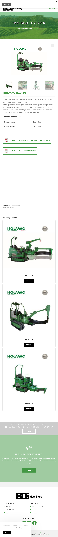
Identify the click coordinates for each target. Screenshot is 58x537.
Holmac (7, 207)
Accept (6, 532)
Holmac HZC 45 (29, 339)
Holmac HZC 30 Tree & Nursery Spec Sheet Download (27, 140)
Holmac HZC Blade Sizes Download (20, 151)
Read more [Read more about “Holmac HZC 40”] (29, 281)
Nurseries (12, 207)
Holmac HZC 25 (29, 403)
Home (18, 28)
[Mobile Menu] (52, 8)
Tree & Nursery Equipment (27, 28)
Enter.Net (47, 534)
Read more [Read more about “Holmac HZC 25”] (29, 408)
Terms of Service (40, 533)
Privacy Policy (33, 533)
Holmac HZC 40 (29, 276)
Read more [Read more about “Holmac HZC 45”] (29, 345)
